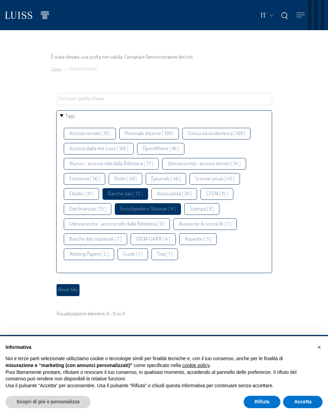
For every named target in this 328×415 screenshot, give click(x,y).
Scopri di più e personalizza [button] (48, 401)
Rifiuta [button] (262, 401)
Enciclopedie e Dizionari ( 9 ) (147, 209)
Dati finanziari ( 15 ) (87, 209)
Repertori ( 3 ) (198, 239)
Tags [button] (70, 116)
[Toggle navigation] (300, 15)
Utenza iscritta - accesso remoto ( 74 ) (204, 164)
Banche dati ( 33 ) (125, 194)
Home (56, 69)
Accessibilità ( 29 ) (174, 194)
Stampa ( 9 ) (202, 209)
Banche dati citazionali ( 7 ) (95, 239)
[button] (319, 347)
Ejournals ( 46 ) (166, 179)
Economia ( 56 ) (84, 179)
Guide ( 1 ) (133, 254)
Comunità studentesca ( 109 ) (216, 133)
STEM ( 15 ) (217, 194)
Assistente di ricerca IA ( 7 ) (205, 224)
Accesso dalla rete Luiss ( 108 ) (98, 148)
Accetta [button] (303, 401)
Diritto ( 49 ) (125, 179)
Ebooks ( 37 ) (81, 194)
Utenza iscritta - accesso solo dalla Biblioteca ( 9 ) (117, 224)
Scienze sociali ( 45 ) (214, 179)
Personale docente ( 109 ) (149, 133)
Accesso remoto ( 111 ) (89, 133)
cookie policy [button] (195, 365)
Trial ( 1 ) (164, 254)
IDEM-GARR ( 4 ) (153, 239)
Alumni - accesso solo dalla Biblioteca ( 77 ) (111, 164)
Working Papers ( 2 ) (89, 254)
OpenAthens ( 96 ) (161, 148)
